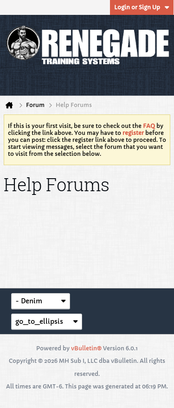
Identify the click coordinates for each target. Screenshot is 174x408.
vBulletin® (86, 348)
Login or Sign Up (141, 7)
